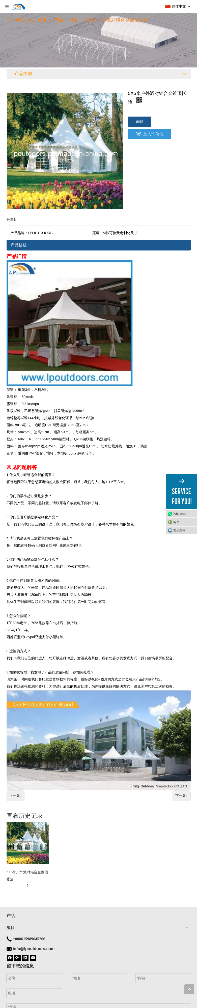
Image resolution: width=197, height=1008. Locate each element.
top (189, 989)
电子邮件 (179, 530)
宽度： (97, 233)
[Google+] (17, 957)
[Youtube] (33, 957)
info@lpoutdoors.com (34, 949)
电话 (176, 522)
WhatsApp (180, 514)
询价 (140, 121)
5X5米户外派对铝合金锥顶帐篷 (27, 875)
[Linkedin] (25, 957)
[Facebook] (10, 957)
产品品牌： (19, 233)
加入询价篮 (153, 134)
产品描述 (19, 245)
